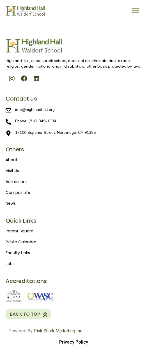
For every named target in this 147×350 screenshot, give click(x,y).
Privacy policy (73, 342)
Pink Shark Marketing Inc (58, 331)
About (11, 160)
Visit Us (12, 170)
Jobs (10, 263)
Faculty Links (18, 253)
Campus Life (18, 192)
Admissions (16, 181)
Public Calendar (21, 242)
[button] (135, 10)
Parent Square (19, 231)
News (11, 203)
